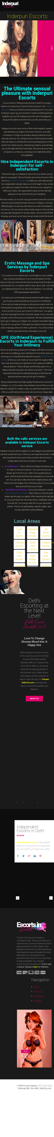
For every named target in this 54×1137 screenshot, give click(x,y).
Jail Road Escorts (46, 532)
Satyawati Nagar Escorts (33, 532)
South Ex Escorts (19, 532)
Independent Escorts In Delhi (30, 828)
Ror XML (34, 1088)
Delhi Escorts (45, 1088)
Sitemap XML (24, 1088)
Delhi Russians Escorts (27, 842)
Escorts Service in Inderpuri (17, 493)
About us (34, 699)
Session (20, 836)
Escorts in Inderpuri (18, 181)
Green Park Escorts (19, 556)
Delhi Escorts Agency (28, 1086)
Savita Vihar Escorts (32, 546)
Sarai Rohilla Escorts (32, 559)
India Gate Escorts (46, 556)
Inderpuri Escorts (27, 16)
